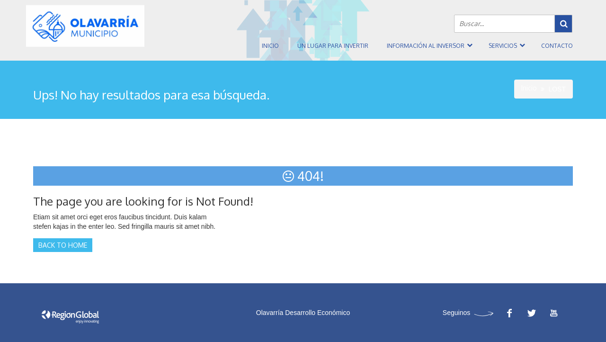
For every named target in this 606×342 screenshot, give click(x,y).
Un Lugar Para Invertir (332, 45)
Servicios (503, 45)
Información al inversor (425, 45)
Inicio (270, 45)
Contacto (557, 45)
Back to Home (62, 245)
